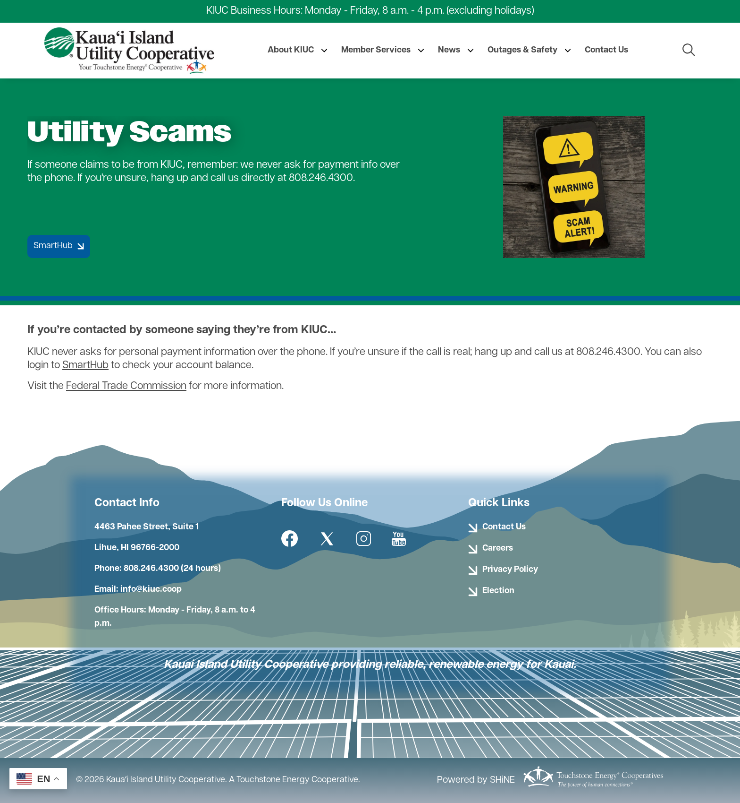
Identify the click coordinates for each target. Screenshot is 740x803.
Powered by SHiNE (476, 780)
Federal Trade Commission (126, 386)
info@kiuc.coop (151, 589)
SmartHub (85, 365)
